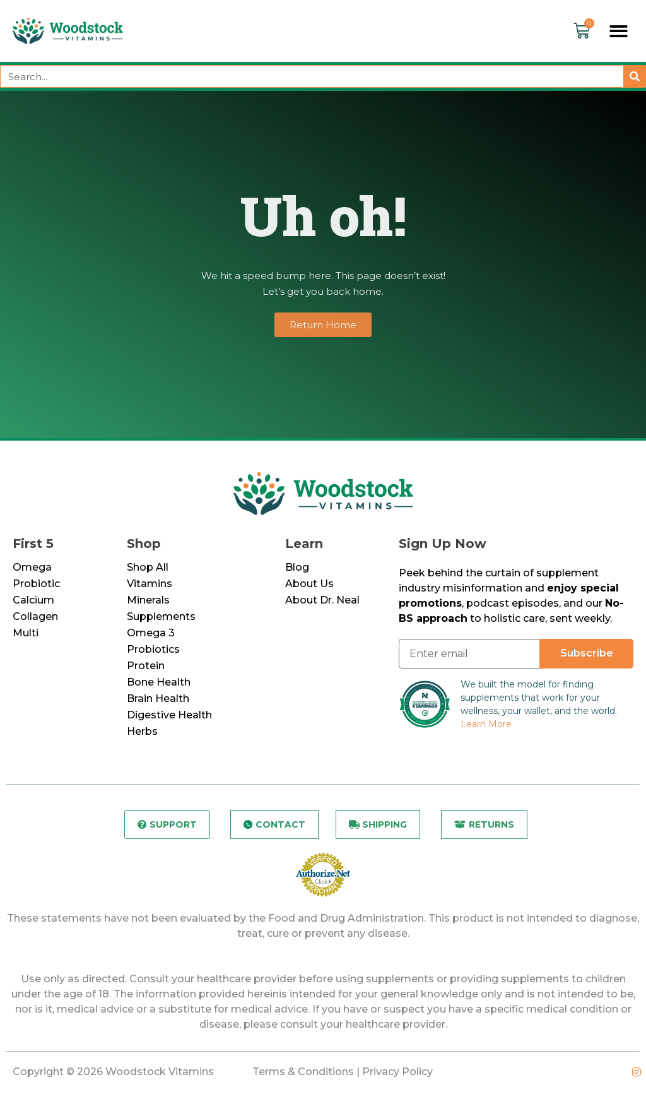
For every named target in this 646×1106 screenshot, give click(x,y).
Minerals (148, 601)
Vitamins (149, 585)
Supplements (161, 618)
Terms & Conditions (303, 1073)
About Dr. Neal (322, 601)
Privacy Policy (397, 1073)
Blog (297, 568)
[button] (619, 32)
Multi (25, 634)
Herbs (142, 733)
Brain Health (158, 700)
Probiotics (153, 651)
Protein (146, 667)
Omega (32, 568)
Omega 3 (151, 634)
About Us (309, 585)
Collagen (35, 618)
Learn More (486, 725)
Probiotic (36, 585)
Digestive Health (169, 716)
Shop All (147, 568)
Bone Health (159, 683)
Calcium (33, 601)
